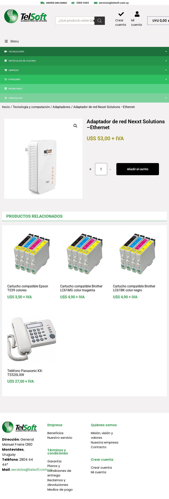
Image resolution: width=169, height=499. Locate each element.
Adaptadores (61, 107)
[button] (75, 126)
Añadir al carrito (137, 169)
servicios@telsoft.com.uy (31, 469)
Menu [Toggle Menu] (11, 41)
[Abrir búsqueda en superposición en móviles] (80, 21)
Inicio (6, 107)
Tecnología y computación (31, 107)
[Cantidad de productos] (101, 169)
